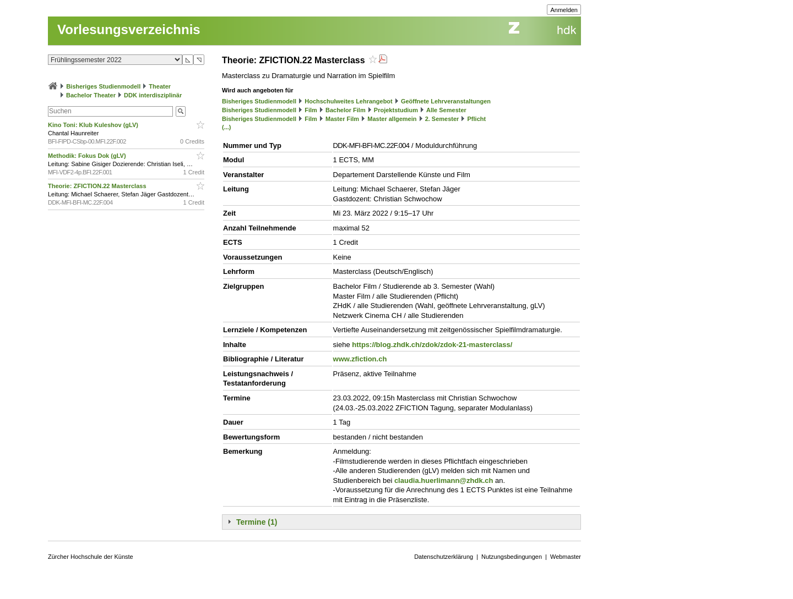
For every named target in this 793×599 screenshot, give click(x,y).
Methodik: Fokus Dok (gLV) (88, 155)
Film (311, 110)
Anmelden (564, 10)
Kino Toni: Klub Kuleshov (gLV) (94, 125)
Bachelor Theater (91, 95)
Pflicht (477, 119)
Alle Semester (446, 110)
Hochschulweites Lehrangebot (349, 101)
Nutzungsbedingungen (511, 556)
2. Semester (442, 119)
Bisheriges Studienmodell (103, 86)
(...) (226, 127)
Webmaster (565, 556)
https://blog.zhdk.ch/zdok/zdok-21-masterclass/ (432, 344)
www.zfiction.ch (360, 359)
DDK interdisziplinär (153, 95)
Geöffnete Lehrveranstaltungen (446, 101)
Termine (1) (256, 522)
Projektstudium (396, 110)
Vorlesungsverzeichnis (128, 29)
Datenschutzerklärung (443, 556)
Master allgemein (391, 119)
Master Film (342, 119)
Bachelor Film (345, 110)
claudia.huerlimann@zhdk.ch (443, 480)
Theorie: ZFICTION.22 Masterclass (98, 186)
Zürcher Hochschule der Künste (90, 556)
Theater (160, 86)
